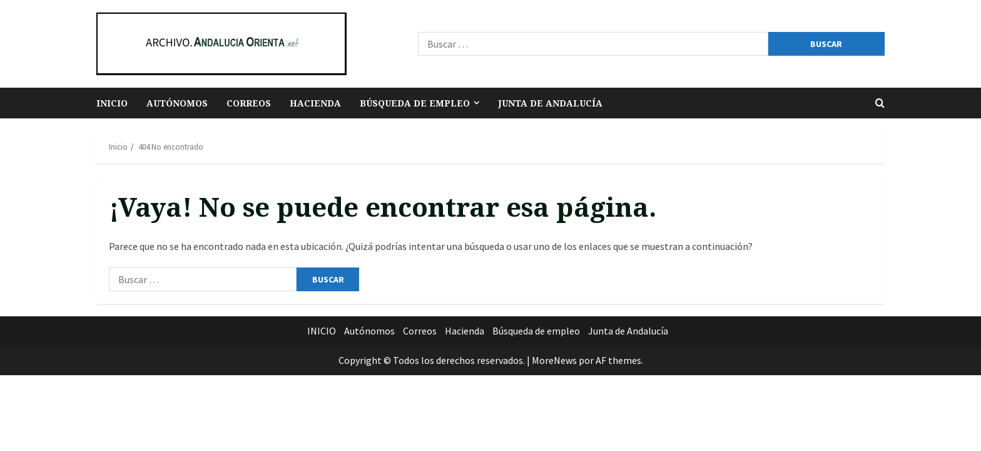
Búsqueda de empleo (415, 103)
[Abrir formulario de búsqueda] (880, 103)
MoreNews (554, 360)
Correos (248, 103)
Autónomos (177, 103)
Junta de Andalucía (550, 103)
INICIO (112, 103)
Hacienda (315, 103)
